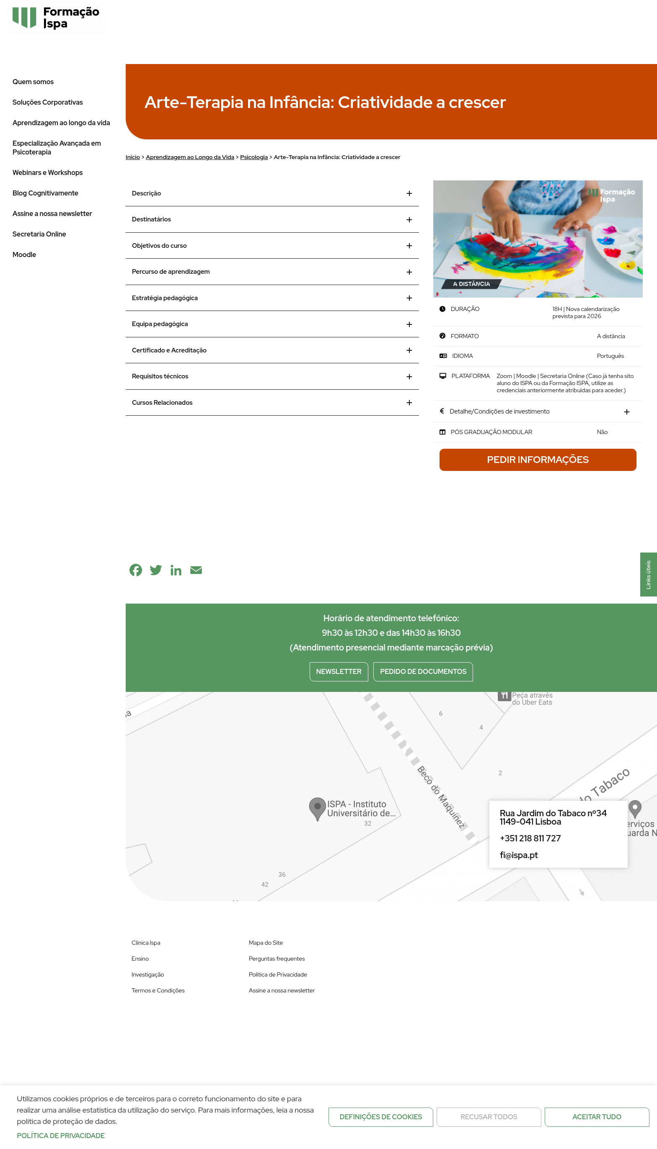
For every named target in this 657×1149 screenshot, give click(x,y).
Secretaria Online (39, 234)
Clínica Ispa (146, 942)
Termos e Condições (158, 990)
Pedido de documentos (423, 671)
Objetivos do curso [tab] (272, 246)
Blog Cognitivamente (45, 193)
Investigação (148, 974)
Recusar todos (488, 1117)
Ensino (140, 958)
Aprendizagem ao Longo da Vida (190, 157)
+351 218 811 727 (530, 838)
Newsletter (339, 671)
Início (133, 157)
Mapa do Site (266, 942)
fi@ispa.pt (519, 855)
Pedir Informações (538, 459)
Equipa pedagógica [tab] (272, 324)
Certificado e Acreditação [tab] (272, 350)
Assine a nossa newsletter (52, 213)
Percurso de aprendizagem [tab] (272, 271)
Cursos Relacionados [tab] (272, 402)
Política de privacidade (61, 1135)
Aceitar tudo (597, 1117)
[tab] (538, 412)
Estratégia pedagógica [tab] (272, 298)
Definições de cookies (381, 1117)
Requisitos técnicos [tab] (272, 376)
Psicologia (254, 157)
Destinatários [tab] (272, 219)
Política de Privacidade (278, 974)
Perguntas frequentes (277, 958)
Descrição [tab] (272, 193)
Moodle (24, 254)
